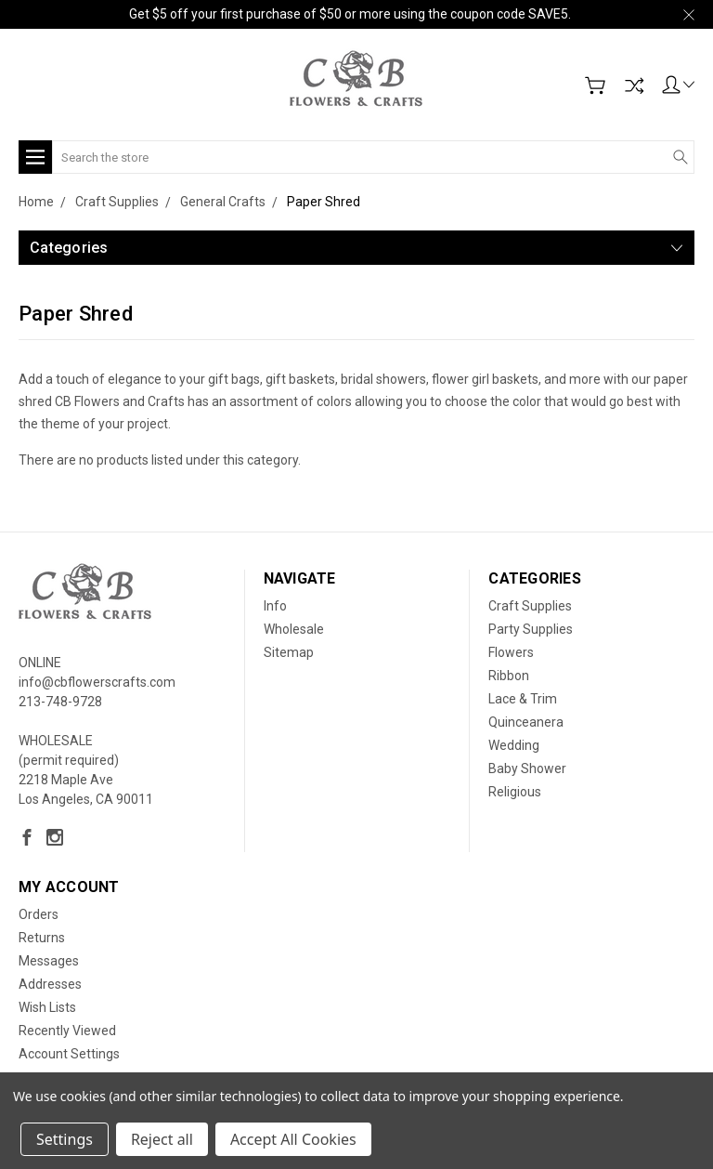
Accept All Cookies (293, 1139)
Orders (38, 914)
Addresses (50, 984)
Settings (64, 1139)
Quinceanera (526, 722)
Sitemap (289, 652)
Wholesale (294, 629)
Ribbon (508, 675)
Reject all (162, 1139)
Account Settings (69, 1053)
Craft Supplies (530, 605)
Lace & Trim (522, 698)
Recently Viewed (67, 1030)
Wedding (513, 745)
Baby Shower (527, 768)
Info (275, 605)
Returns (42, 937)
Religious (514, 791)
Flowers (511, 652)
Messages (49, 960)
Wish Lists (47, 1007)
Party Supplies (530, 629)
